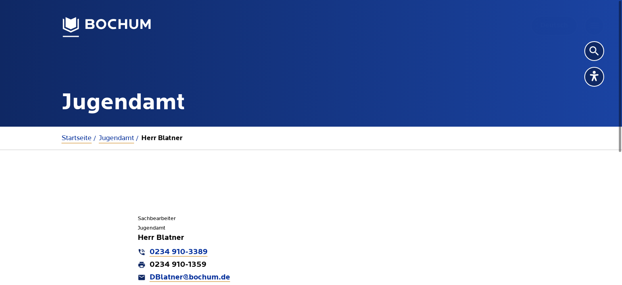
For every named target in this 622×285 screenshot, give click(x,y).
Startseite (76, 137)
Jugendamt (116, 137)
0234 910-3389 (178, 252)
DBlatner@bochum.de (190, 277)
